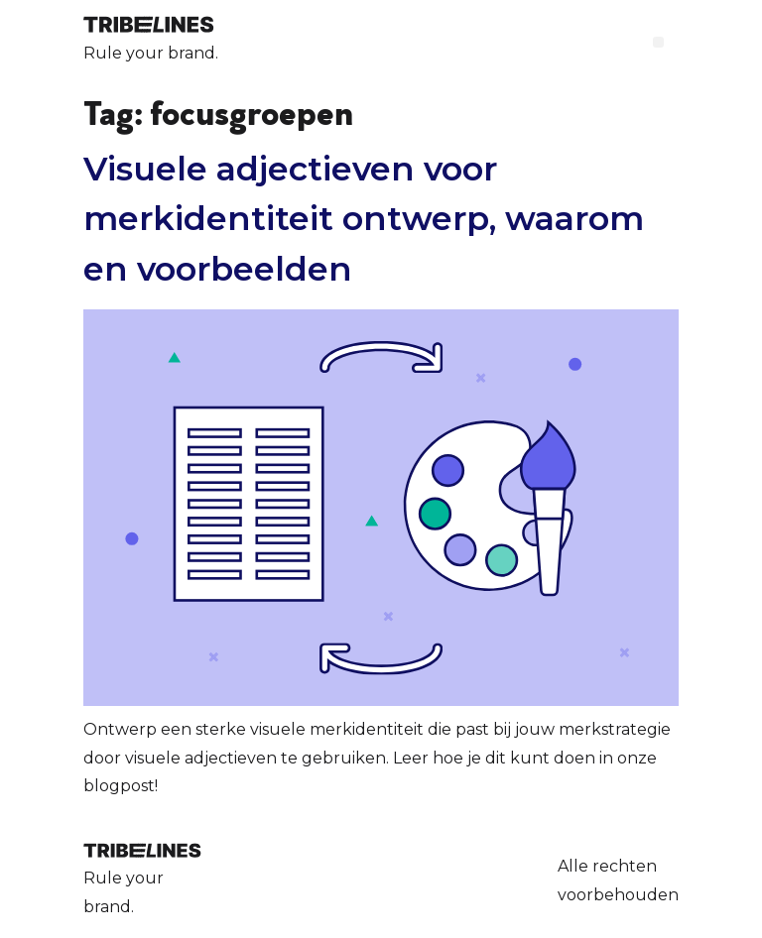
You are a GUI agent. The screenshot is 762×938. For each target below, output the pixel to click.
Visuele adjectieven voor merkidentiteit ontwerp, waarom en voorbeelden (363, 218)
